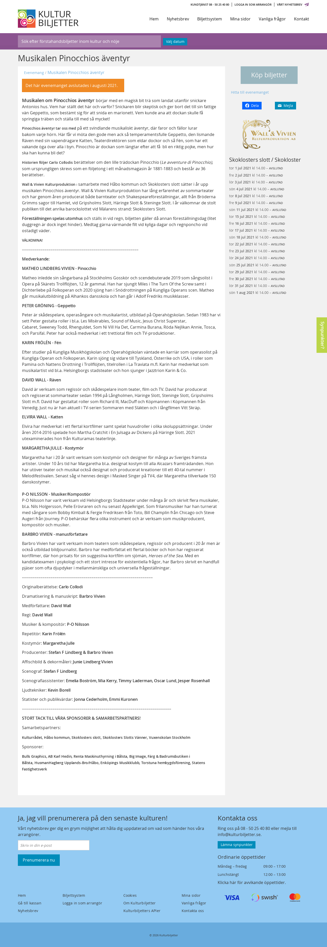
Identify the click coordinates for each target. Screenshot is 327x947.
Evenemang (34, 72)
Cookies (130, 895)
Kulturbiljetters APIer (141, 910)
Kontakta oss (193, 910)
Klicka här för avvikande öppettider (251, 882)
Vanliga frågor (272, 19)
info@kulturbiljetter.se (239, 834)
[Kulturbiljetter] (48, 18)
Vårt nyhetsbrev (293, 4)
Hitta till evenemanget (250, 92)
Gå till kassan (29, 903)
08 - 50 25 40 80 (255, 828)
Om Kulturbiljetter (139, 903)
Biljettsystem (209, 19)
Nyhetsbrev (178, 19)
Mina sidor (240, 19)
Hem (154, 19)
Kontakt (301, 19)
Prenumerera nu (39, 860)
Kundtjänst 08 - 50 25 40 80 (210, 4)
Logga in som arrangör (253, 4)
